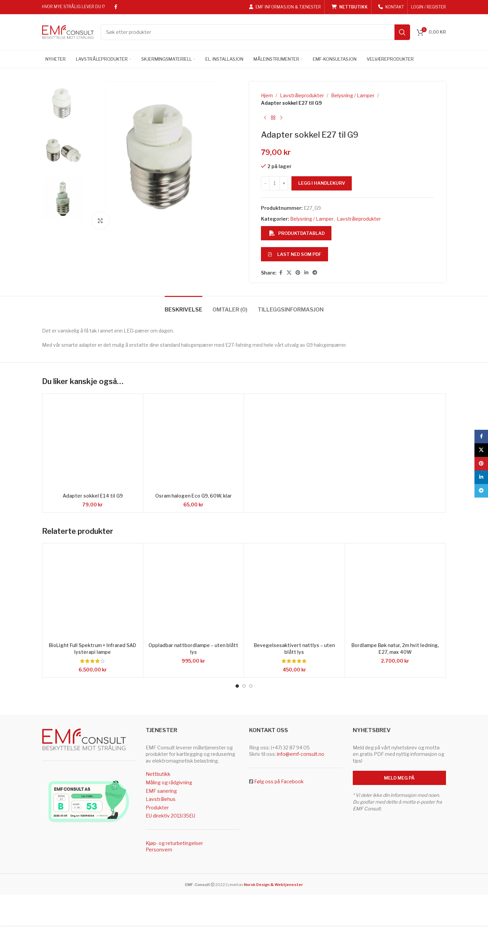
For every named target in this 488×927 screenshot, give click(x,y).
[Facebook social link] (115, 7)
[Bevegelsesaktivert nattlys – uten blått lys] (294, 593)
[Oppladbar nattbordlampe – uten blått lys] (193, 593)
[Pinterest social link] (297, 272)
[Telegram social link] (314, 272)
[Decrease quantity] (265, 183)
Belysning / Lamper (352, 95)
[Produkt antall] (274, 183)
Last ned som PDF (294, 254)
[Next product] (281, 118)
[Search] (255, 32)
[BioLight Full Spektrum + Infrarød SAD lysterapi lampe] (92, 593)
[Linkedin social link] (306, 272)
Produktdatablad (297, 233)
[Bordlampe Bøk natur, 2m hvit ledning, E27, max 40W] (395, 593)
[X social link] (289, 272)
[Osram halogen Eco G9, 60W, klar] (193, 444)
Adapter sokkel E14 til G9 (93, 496)
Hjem (267, 95)
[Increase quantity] (284, 183)
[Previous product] (265, 118)
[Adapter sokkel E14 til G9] (92, 444)
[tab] (183, 306)
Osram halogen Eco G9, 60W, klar (193, 496)
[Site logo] (68, 31)
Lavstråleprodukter (302, 95)
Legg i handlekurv (321, 183)
